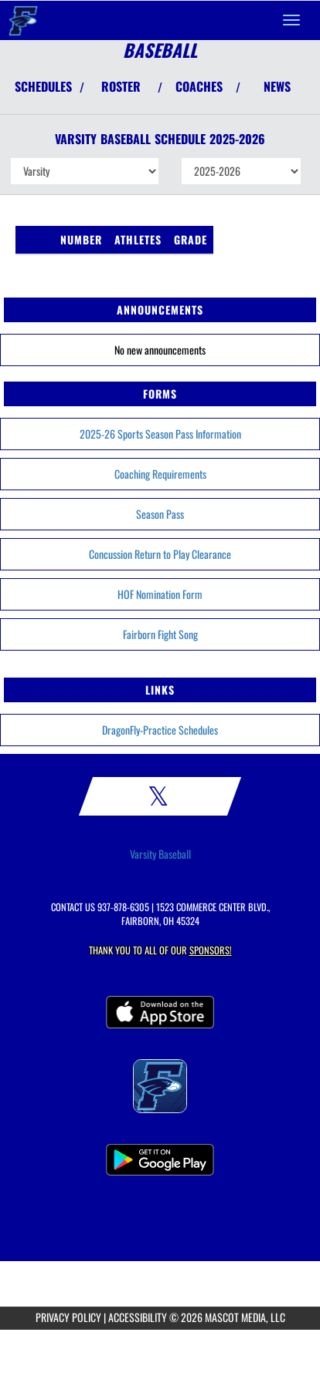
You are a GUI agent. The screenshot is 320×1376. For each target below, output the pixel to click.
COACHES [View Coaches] (199, 86)
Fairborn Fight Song (160, 634)
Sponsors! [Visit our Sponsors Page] (210, 950)
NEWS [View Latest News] (277, 86)
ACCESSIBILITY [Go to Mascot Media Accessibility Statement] (137, 1317)
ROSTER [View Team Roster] (121, 86)
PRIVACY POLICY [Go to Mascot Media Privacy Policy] (68, 1317)
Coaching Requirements (160, 474)
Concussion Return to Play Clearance (160, 554)
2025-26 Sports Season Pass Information (160, 434)
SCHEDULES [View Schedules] (43, 86)
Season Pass (160, 514)
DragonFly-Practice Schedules (160, 730)
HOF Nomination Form (160, 594)
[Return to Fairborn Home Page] (23, 20)
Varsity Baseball (160, 854)
